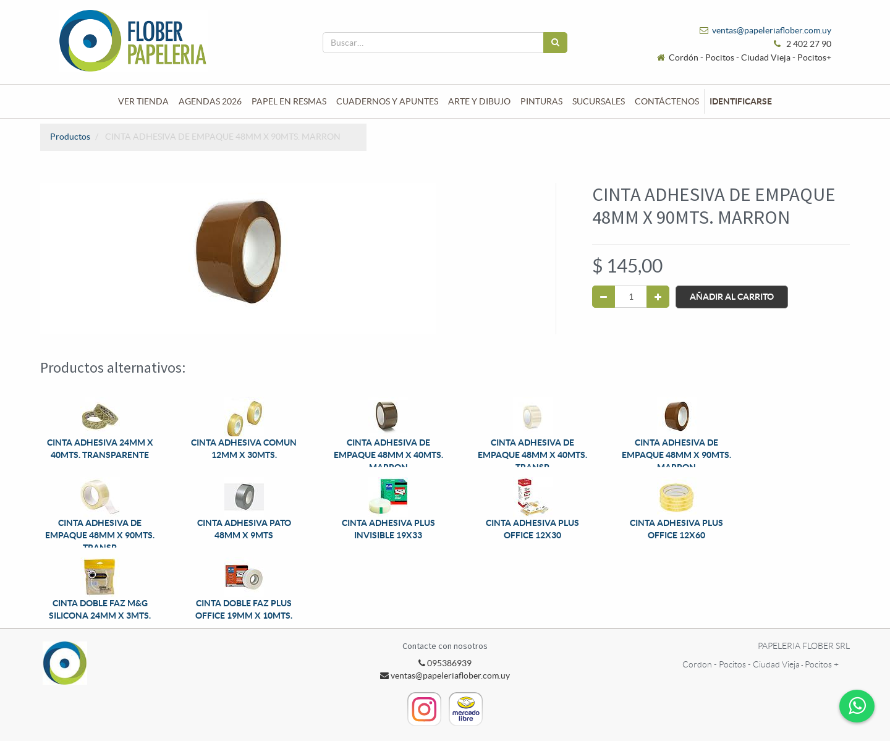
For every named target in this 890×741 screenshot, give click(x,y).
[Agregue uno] (657, 297)
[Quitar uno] (603, 297)
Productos (70, 137)
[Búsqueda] (555, 42)
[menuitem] (143, 101)
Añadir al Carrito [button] (732, 297)
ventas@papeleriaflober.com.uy (771, 30)
